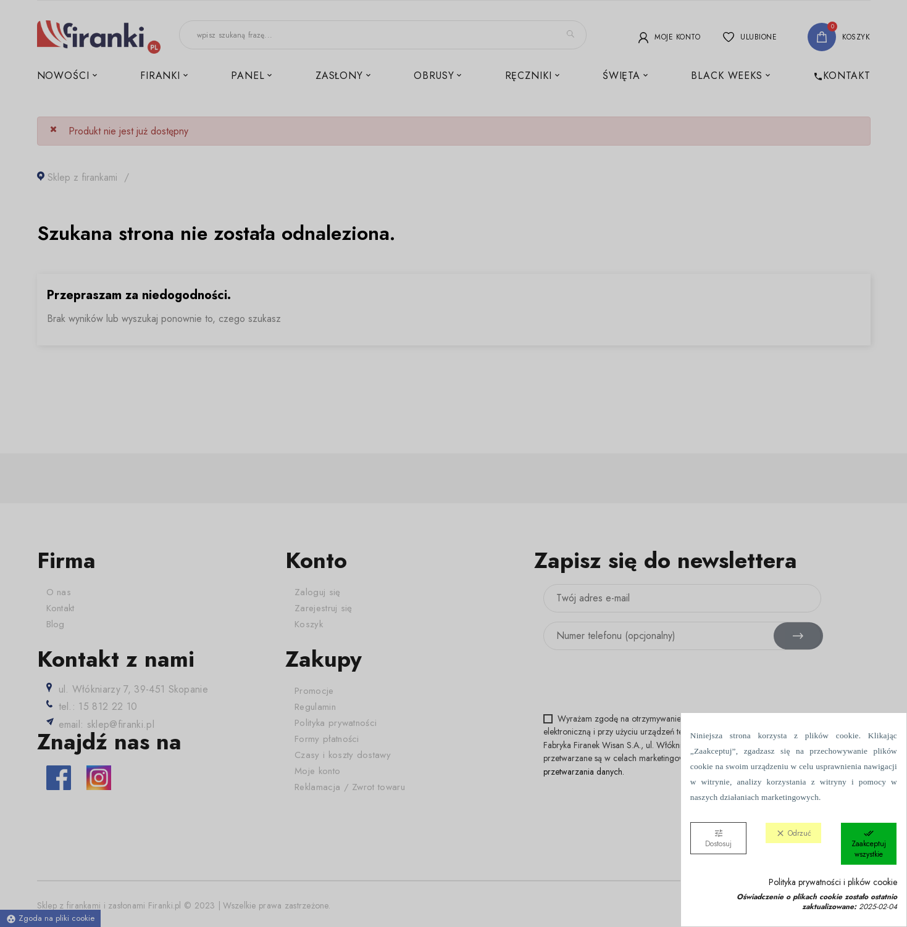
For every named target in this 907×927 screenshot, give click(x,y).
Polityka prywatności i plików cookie (833, 882)
